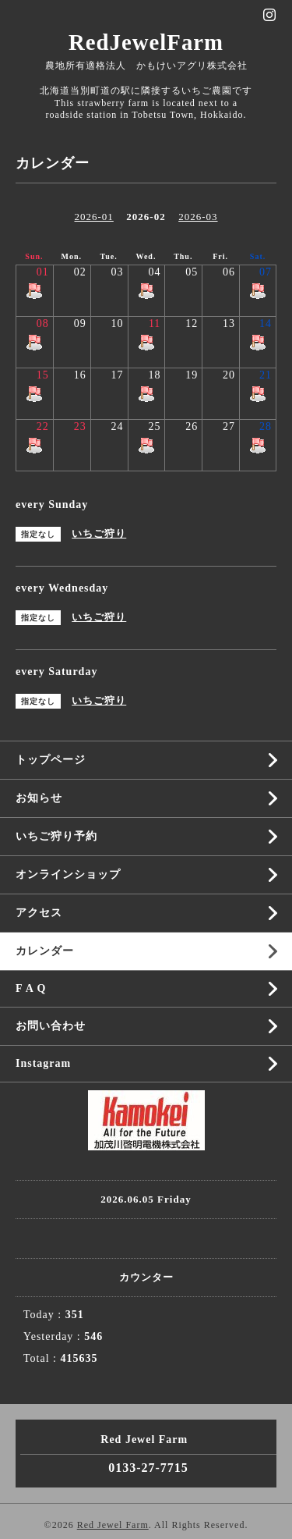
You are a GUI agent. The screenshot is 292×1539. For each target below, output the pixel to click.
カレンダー (45, 951)
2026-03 (197, 216)
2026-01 (93, 216)
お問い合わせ (51, 1026)
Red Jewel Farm (113, 1524)
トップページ (51, 760)
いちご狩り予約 (56, 836)
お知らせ (39, 798)
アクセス (39, 913)
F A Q (31, 988)
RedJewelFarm (146, 42)
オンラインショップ (68, 874)
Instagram (43, 1063)
